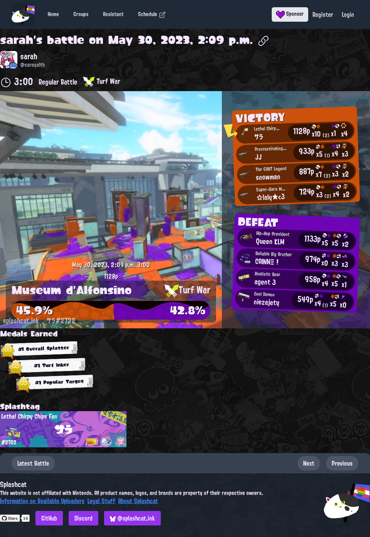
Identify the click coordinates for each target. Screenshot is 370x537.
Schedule (152, 14)
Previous (342, 463)
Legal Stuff (101, 500)
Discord (83, 518)
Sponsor (290, 14)
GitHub (49, 518)
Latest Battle (33, 463)
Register (323, 14)
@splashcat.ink (132, 518)
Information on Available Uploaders (42, 500)
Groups (81, 14)
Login (348, 14)
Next (308, 463)
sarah (16, 40)
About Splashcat (138, 500)
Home (53, 14)
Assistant (113, 14)
